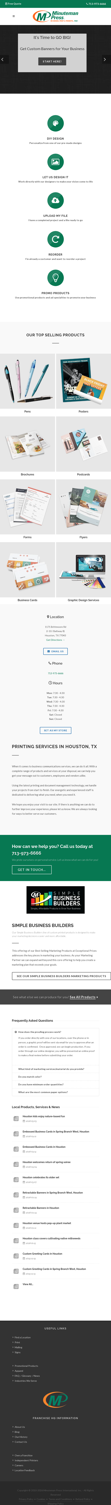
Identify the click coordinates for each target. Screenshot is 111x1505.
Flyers (83, 537)
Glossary (26, 1368)
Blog (17, 1424)
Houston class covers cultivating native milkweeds (52, 1238)
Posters (83, 411)
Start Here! (52, 61)
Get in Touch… (32, 870)
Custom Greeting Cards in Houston (42, 1253)
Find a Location (23, 1329)
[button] (4, 59)
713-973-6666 (97, 3)
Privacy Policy (26, 1491)
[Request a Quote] (55, 162)
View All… (28, 1284)
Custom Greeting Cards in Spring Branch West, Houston (54, 1269)
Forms (27, 537)
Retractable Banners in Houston (41, 1208)
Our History (21, 1429)
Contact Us (21, 1434)
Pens (27, 411)
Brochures (27, 474)
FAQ (17, 1368)
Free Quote (14, 3)
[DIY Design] (55, 123)
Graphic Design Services (83, 600)
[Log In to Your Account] (55, 239)
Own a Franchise (23, 1447)
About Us (20, 1419)
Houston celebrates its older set (41, 1177)
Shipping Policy (56, 1495)
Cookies (41, 1491)
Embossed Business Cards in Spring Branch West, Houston (56, 1131)
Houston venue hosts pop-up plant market (47, 1223)
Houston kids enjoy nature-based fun (44, 1116)
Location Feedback (25, 1462)
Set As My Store (55, 730)
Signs (18, 1344)
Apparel (19, 1363)
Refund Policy (82, 1491)
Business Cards (27, 600)
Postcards (83, 474)
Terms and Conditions (60, 1491)
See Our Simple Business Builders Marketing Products (61, 976)
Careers (19, 1457)
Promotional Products (26, 1358)
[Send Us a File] (55, 200)
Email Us (55, 651)
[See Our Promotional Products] (55, 278)
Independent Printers (26, 1452)
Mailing (18, 1339)
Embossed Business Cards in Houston (44, 1147)
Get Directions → (55, 639)
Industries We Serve (26, 1373)
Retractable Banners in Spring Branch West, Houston (53, 1192)
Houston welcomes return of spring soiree (47, 1162)
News (37, 1368)
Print (17, 1334)
